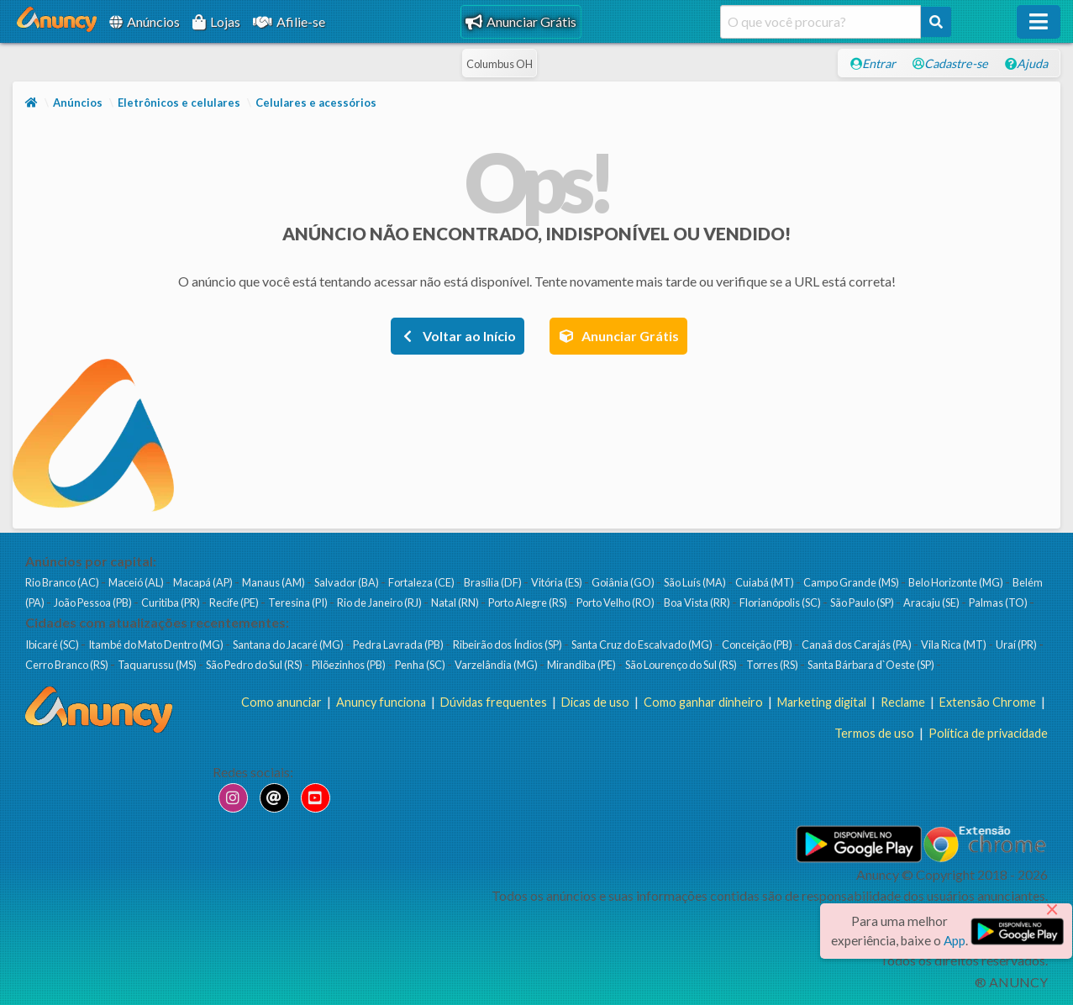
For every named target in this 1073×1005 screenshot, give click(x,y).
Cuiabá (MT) (765, 582)
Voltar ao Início (457, 336)
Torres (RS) (773, 664)
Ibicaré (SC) (53, 644)
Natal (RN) (456, 602)
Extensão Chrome (987, 702)
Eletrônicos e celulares (179, 102)
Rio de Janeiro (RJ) (380, 602)
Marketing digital (821, 702)
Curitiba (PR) (171, 602)
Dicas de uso (595, 702)
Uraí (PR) (1017, 644)
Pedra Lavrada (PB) (399, 644)
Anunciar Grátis (520, 21)
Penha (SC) (421, 664)
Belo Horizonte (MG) (956, 582)
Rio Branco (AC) (63, 582)
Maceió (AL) (137, 582)
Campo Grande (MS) (852, 582)
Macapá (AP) (203, 582)
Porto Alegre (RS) (528, 602)
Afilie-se (289, 21)
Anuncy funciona (381, 702)
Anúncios (144, 21)
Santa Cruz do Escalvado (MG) (642, 644)
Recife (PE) (234, 602)
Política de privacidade (988, 733)
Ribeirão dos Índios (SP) (508, 644)
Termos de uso (874, 733)
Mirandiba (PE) (582, 664)
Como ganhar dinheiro (703, 702)
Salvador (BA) (347, 582)
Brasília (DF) (493, 582)
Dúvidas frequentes (493, 702)
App (954, 940)
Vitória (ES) (557, 582)
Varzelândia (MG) (497, 664)
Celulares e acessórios (315, 102)
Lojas (216, 21)
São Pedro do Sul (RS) (255, 664)
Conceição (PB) (758, 644)
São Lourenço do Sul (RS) (682, 664)
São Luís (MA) (696, 582)
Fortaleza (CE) (422, 582)
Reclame (903, 702)
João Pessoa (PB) (94, 602)
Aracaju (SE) (932, 602)
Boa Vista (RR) (698, 602)
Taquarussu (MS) (158, 664)
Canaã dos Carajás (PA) (857, 644)
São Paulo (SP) (863, 602)
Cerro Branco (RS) (67, 664)
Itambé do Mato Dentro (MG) (156, 644)
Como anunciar (281, 702)
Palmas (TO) (999, 602)
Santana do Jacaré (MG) (289, 644)
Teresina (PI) (298, 602)
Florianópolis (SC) (781, 602)
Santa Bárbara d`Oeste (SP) (871, 664)
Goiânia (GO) (624, 582)
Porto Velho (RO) (616, 602)
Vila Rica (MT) (954, 644)
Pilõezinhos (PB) (349, 664)
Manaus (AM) (274, 582)
